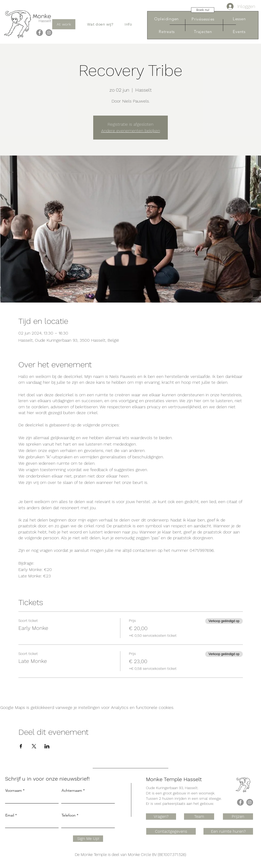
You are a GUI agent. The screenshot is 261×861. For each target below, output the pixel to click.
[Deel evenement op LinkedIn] (47, 746)
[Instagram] (49, 32)
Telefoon (69, 815)
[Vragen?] (161, 816)
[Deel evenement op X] (33, 746)
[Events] (239, 31)
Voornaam (13, 790)
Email (9, 815)
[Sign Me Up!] (88, 838)
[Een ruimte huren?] (228, 831)
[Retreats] (166, 31)
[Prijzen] (238, 816)
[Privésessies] (203, 19)
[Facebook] (39, 32)
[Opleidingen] (166, 18)
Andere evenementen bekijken (130, 130)
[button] (100, 24)
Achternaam (72, 790)
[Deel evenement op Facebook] (20, 746)
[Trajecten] (203, 31)
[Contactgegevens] (171, 831)
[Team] (199, 816)
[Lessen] (239, 18)
